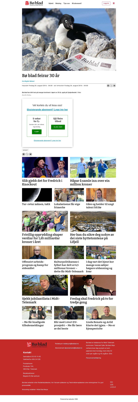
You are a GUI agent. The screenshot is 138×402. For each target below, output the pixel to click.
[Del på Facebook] (108, 85)
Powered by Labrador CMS (69, 399)
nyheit (25, 150)
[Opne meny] (113, 3)
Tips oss (66, 3)
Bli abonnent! (76, 3)
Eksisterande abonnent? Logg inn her (47, 109)
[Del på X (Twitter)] (111, 85)
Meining (58, 3)
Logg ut (113, 387)
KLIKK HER (58, 127)
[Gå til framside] (34, 3)
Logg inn (106, 3)
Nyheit (51, 3)
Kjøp (37, 132)
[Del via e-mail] (114, 85)
